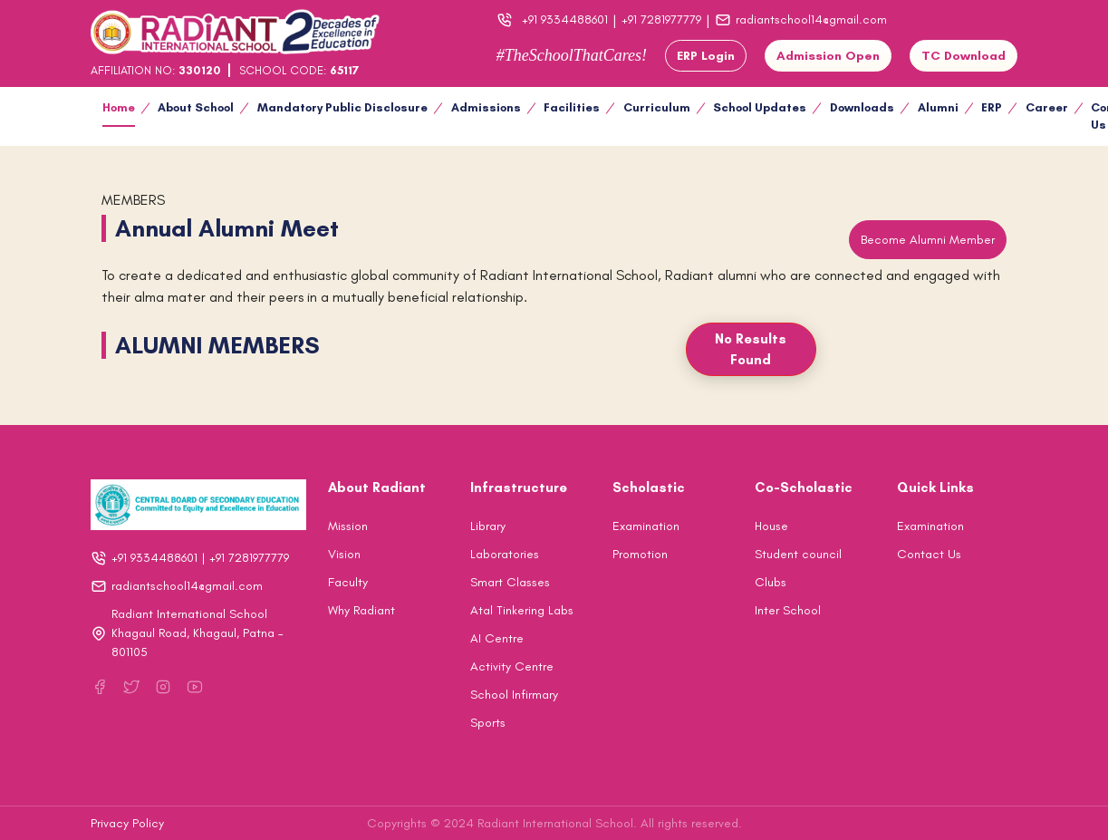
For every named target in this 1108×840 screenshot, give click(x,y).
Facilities (572, 107)
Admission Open (828, 55)
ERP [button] (991, 107)
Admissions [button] (486, 107)
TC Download (963, 55)
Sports (488, 722)
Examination (645, 526)
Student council (798, 554)
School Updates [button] (759, 107)
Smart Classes (510, 582)
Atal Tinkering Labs (521, 610)
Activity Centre (512, 666)
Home (118, 107)
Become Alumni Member (928, 239)
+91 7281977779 (661, 19)
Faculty (348, 582)
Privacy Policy (127, 823)
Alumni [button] (938, 107)
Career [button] (1047, 107)
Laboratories (504, 554)
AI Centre (497, 638)
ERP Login (706, 55)
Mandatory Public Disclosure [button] (342, 107)
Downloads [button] (862, 107)
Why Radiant (361, 610)
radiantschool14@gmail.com (801, 20)
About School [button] (196, 107)
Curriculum (656, 107)
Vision (344, 554)
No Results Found (750, 349)
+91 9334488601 (565, 19)
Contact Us (929, 554)
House (771, 526)
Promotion (640, 554)
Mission (348, 526)
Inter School (788, 610)
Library (488, 526)
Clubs (770, 582)
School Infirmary (514, 694)
